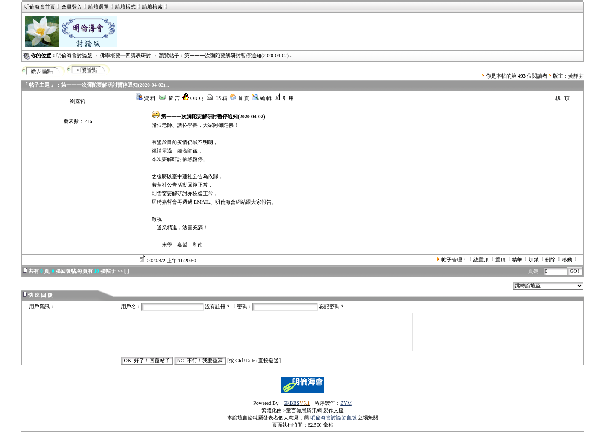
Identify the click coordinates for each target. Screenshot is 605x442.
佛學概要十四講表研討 (125, 56)
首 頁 (239, 98)
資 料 (145, 98)
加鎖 (534, 260)
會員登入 (68, 7)
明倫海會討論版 (74, 56)
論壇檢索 (152, 7)
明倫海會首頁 (39, 7)
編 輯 (262, 98)
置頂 (500, 260)
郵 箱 (216, 98)
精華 (517, 260)
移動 (567, 260)
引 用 (284, 98)
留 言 (169, 98)
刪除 (550, 260)
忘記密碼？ (332, 307)
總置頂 (481, 260)
